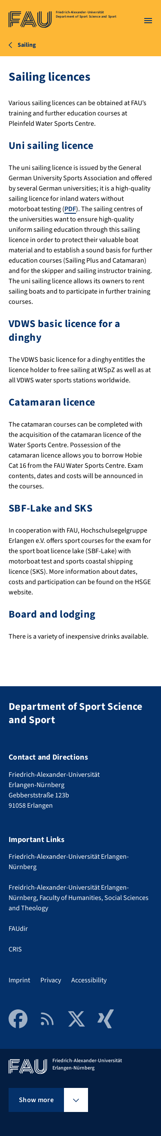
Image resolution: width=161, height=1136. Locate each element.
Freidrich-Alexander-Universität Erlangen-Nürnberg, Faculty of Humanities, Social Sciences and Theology (79, 898)
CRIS (15, 949)
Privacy (50, 980)
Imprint (19, 980)
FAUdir (18, 928)
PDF (70, 209)
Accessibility (88, 980)
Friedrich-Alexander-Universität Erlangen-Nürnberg (69, 862)
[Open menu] (148, 20)
